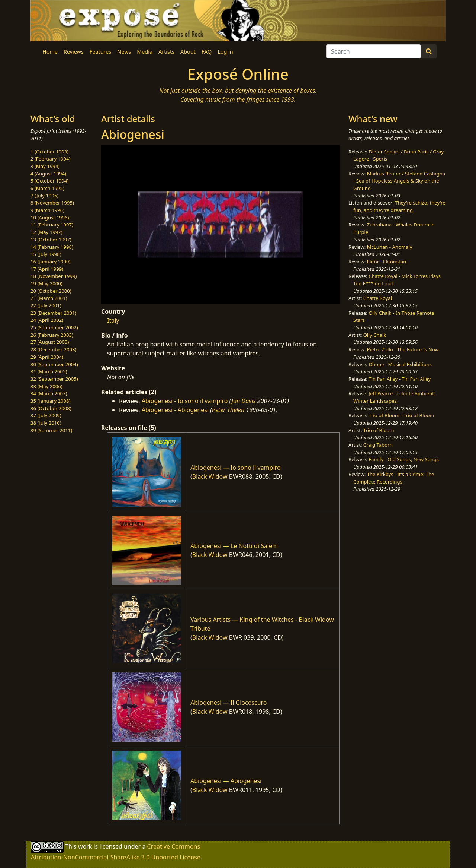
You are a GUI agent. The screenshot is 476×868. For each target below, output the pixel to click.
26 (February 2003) (51, 335)
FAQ (207, 51)
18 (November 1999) (53, 276)
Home (50, 51)
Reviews (74, 51)
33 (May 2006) (46, 386)
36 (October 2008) (50, 408)
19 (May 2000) (46, 283)
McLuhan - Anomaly (389, 247)
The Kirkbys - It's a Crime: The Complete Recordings (393, 478)
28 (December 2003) (53, 349)
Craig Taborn (378, 444)
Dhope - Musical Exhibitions (400, 364)
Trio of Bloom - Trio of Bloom (401, 415)
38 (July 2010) (45, 422)
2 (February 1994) (50, 158)
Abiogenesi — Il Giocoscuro (228, 702)
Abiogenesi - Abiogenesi (175, 410)
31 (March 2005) (48, 371)
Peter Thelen (228, 410)
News (124, 51)
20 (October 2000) (50, 291)
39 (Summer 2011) (51, 430)
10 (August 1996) (49, 217)
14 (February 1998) (51, 247)
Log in (225, 51)
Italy (113, 320)
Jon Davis (244, 401)
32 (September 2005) (54, 379)
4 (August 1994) (48, 173)
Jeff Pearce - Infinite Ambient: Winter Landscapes (394, 397)
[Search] (373, 51)
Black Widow (210, 476)
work (85, 846)
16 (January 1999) (50, 261)
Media (144, 51)
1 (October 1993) (49, 151)
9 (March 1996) (47, 210)
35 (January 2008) (50, 400)
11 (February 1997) (51, 224)
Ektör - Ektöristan (386, 261)
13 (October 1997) (50, 239)
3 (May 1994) (45, 166)
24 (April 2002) (46, 320)
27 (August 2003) (49, 342)
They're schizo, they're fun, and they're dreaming (399, 206)
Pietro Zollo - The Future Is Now (403, 349)
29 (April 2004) (46, 357)
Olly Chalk (374, 335)
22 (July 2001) (45, 305)
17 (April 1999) (46, 269)
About (188, 51)
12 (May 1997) (46, 232)
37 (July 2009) (45, 415)
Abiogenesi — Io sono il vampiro (235, 467)
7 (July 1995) (44, 195)
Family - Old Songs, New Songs (404, 459)
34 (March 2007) (48, 393)
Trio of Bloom (378, 430)
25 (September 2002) (54, 327)
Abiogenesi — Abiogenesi (225, 781)
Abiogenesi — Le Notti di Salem (234, 546)
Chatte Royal (377, 298)
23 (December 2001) (53, 313)
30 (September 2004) (54, 364)
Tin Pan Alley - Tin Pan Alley (400, 379)
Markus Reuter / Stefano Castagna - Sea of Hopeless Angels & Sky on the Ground (399, 180)
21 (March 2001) (48, 298)
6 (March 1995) (47, 188)
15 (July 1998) (45, 254)
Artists (166, 51)
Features (100, 51)
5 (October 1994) (49, 180)
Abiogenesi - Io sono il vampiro (185, 401)
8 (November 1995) (52, 202)
